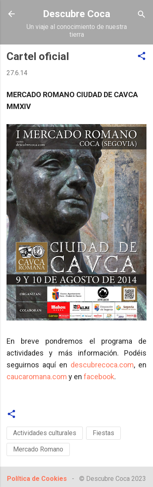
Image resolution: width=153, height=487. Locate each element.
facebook (99, 376)
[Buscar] (141, 15)
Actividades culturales (44, 433)
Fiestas (103, 433)
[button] (141, 56)
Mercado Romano (38, 449)
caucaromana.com (37, 376)
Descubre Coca (76, 14)
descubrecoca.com (102, 364)
